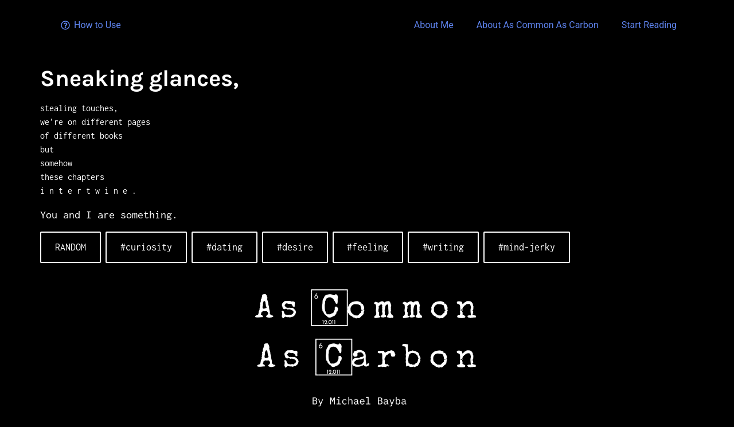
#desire (295, 247)
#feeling (367, 247)
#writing (443, 247)
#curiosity (146, 247)
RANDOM (70, 247)
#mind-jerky (526, 247)
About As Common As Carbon (538, 24)
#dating (224, 247)
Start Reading (649, 24)
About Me (434, 24)
